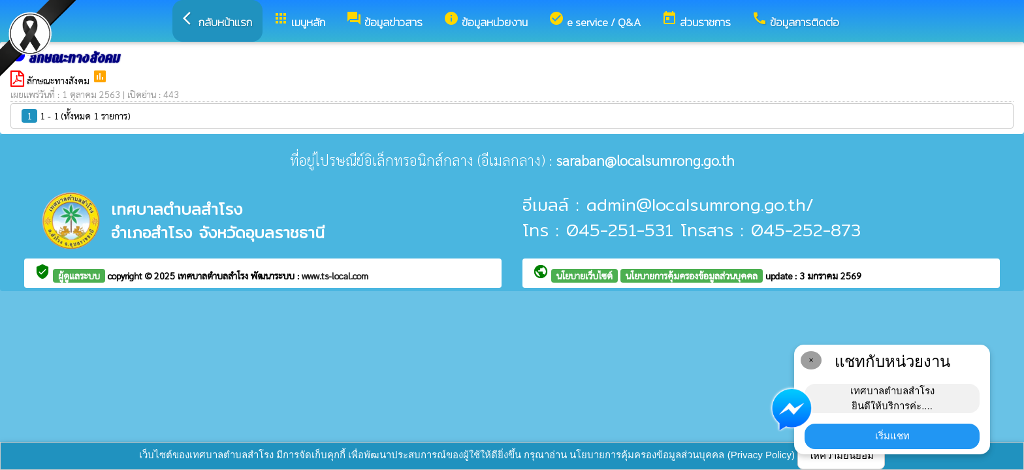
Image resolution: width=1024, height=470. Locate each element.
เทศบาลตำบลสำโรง (214, 275)
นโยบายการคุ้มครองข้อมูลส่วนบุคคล (692, 275)
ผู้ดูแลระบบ (79, 275)
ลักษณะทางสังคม (59, 80)
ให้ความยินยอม (841, 455)
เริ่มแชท (892, 435)
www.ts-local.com (335, 275)
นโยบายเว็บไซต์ (584, 275)
